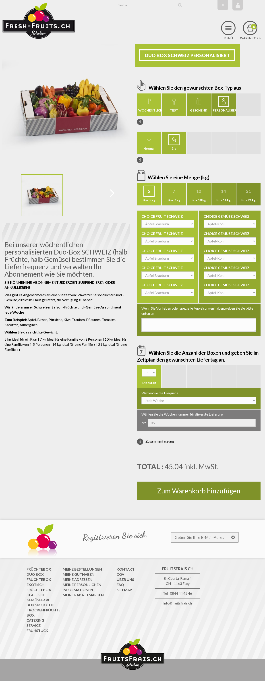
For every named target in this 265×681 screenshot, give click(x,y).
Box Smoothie (41, 605)
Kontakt (126, 569)
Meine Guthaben (78, 574)
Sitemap (124, 590)
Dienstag (149, 383)
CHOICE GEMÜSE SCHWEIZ (227, 216)
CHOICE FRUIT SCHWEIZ (162, 216)
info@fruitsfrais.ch (177, 603)
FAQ (120, 584)
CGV (120, 574)
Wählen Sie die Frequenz (159, 393)
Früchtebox (39, 569)
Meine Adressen (77, 579)
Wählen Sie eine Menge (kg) (179, 177)
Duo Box (35, 574)
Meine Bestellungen (82, 569)
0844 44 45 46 (181, 593)
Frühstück (37, 630)
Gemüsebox (38, 600)
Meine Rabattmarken (83, 595)
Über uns (125, 579)
